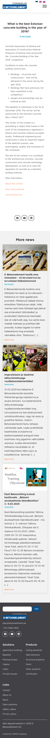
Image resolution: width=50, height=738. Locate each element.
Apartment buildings (12, 650)
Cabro (5, 669)
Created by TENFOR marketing (15, 734)
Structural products (35, 659)
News (5, 699)
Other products (33, 669)
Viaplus (6, 664)
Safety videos (9, 709)
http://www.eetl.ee (14, 189)
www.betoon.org (13, 194)
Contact (6, 690)
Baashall (7, 655)
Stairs (28, 664)
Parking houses (10, 659)
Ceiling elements (34, 650)
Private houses (10, 674)
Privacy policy (9, 714)
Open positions (10, 704)
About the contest (14, 183)
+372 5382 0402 (11, 628)
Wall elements (33, 655)
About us (7, 695)
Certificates (31, 674)
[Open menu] (44, 6)
